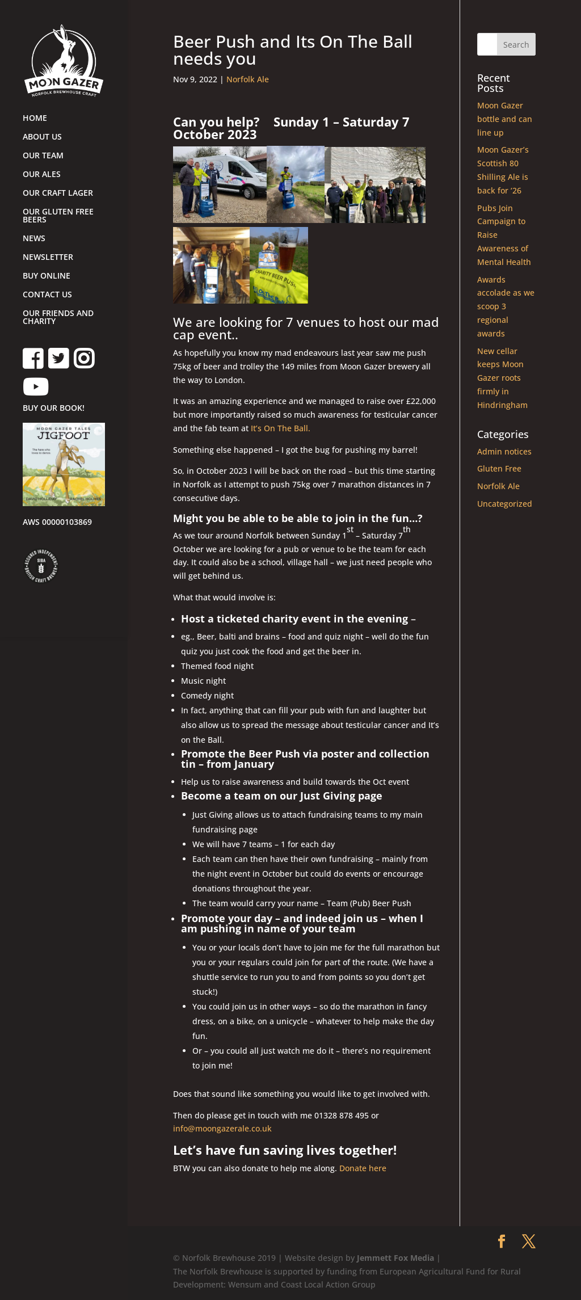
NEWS (34, 238)
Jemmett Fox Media (395, 1257)
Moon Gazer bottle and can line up (504, 119)
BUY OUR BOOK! (54, 408)
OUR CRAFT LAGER (58, 193)
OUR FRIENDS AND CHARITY (58, 317)
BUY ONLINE (46, 276)
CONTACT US (47, 295)
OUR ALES (42, 174)
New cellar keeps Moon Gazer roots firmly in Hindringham (502, 378)
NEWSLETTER (48, 257)
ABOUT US (42, 137)
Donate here (362, 1168)
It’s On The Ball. (279, 428)
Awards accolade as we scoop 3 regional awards (505, 306)
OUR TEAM (43, 156)
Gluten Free (499, 468)
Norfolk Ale (247, 79)
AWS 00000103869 (57, 522)
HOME (35, 118)
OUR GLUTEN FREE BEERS (58, 216)
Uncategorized (504, 503)
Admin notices (504, 451)
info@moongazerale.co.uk (222, 1128)
